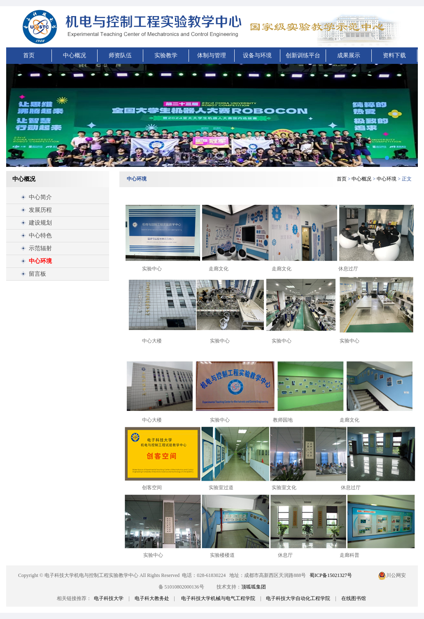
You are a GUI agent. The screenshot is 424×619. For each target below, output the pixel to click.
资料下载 (394, 55)
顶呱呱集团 (253, 587)
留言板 (37, 274)
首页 (29, 55)
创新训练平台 (303, 55)
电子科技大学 (108, 598)
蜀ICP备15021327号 (331, 575)
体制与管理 (211, 55)
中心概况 (74, 55)
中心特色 (40, 235)
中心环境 (40, 261)
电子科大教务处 (152, 598)
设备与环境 (257, 55)
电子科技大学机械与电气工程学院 (218, 598)
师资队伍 (120, 55)
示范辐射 (40, 248)
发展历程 (40, 210)
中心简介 (40, 197)
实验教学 (165, 55)
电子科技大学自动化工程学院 (298, 598)
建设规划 (40, 223)
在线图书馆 (353, 598)
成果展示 (348, 55)
